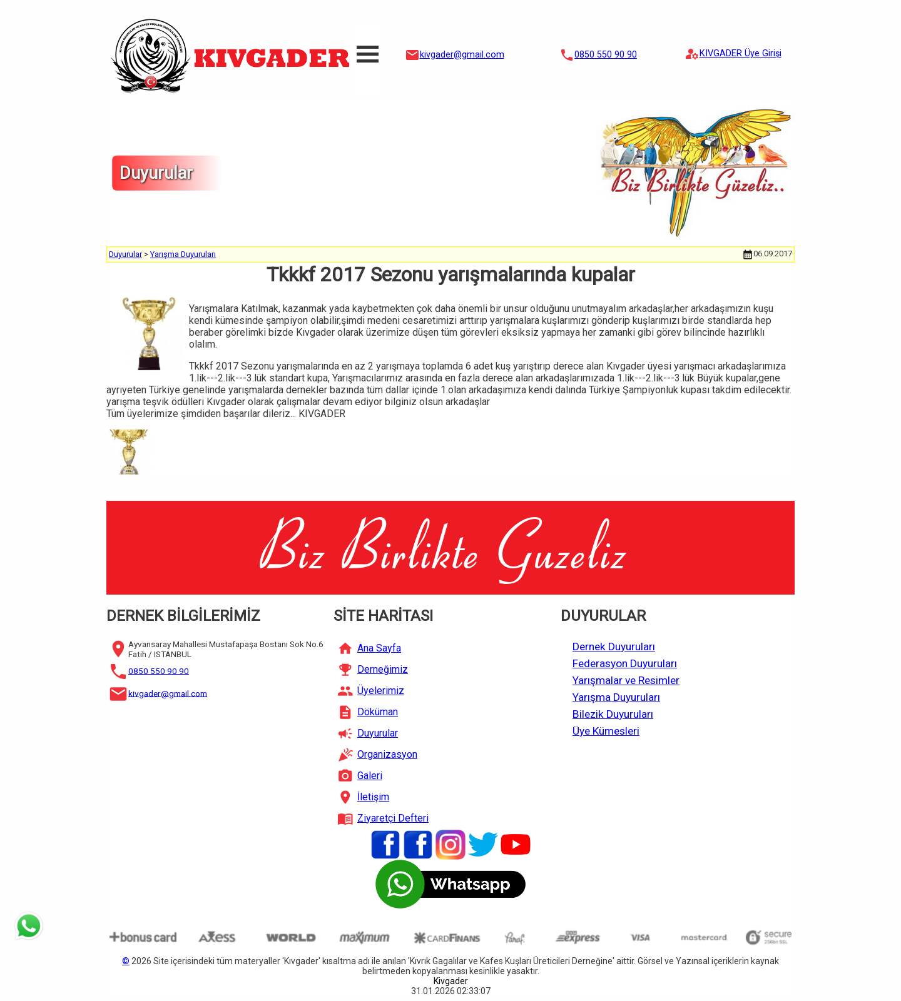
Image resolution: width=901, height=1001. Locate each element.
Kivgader (451, 981)
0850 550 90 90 (605, 54)
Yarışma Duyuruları (183, 254)
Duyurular (125, 254)
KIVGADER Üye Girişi (740, 53)
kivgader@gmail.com (462, 54)
